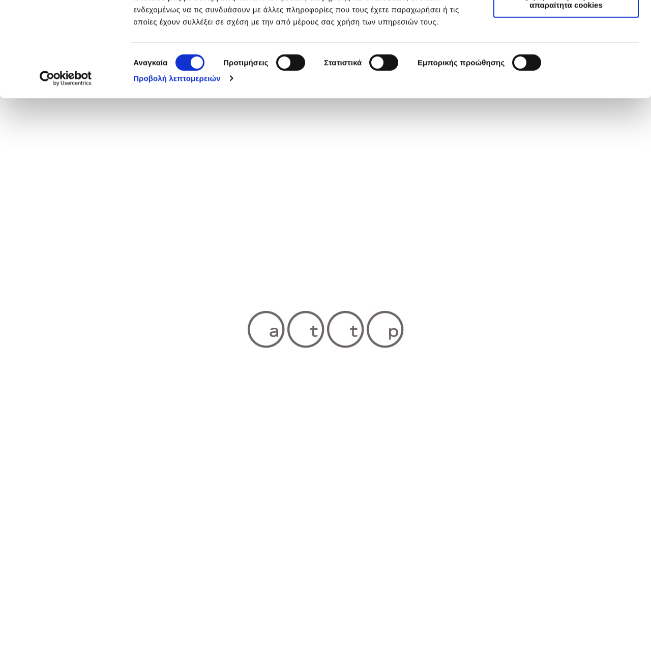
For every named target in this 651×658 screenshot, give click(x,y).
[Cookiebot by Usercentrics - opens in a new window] (65, 167)
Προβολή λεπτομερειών (177, 166)
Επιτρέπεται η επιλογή (566, 55)
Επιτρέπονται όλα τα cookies (565, 25)
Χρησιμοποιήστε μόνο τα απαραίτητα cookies (566, 89)
